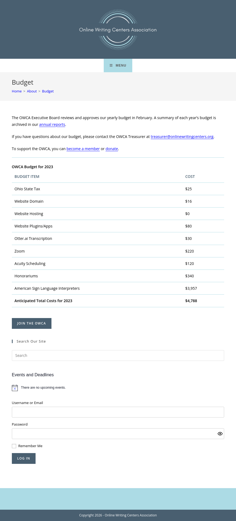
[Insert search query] (118, 355)
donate (112, 148)
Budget (48, 91)
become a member (83, 148)
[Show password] (220, 434)
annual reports (52, 124)
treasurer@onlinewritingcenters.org (182, 136)
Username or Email (27, 402)
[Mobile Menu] (118, 65)
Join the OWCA (31, 323)
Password (20, 424)
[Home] (17, 91)
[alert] (118, 388)
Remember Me (30, 445)
